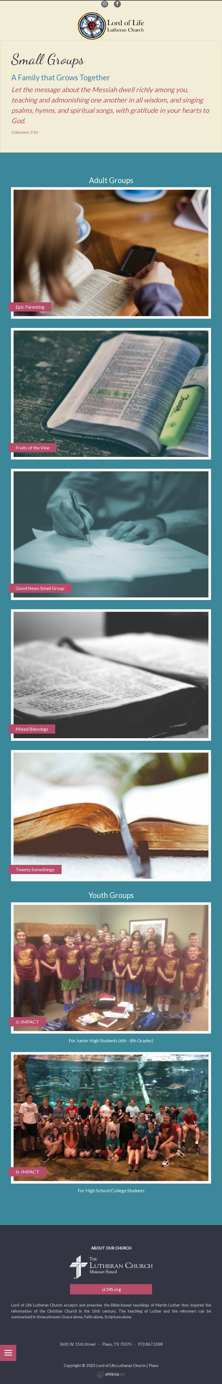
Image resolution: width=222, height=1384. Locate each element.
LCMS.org (111, 1289)
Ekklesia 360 (111, 1375)
